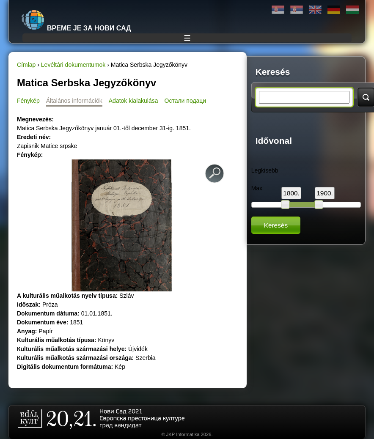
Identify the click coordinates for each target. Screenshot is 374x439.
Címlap (26, 64)
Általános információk (74, 100)
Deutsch (333, 9)
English (315, 9)
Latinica (296, 9)
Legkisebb (264, 170)
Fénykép (28, 100)
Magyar (352, 9)
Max (256, 188)
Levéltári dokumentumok (73, 64)
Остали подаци (185, 100)
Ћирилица (278, 9)
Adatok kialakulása (133, 100)
